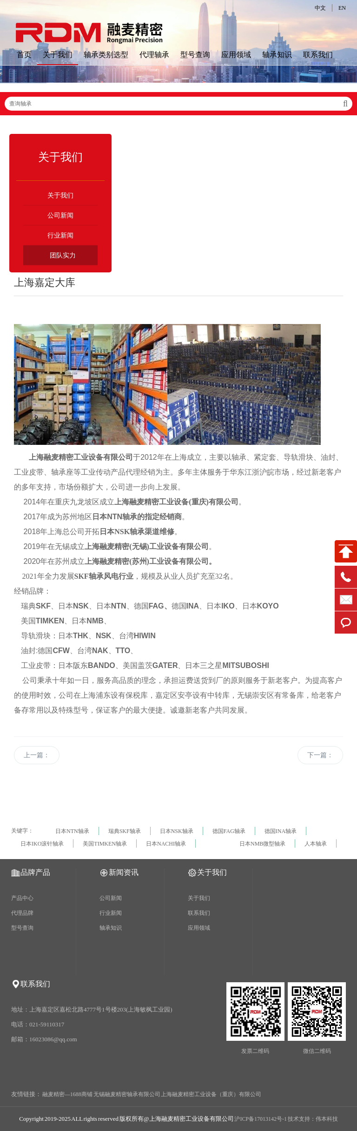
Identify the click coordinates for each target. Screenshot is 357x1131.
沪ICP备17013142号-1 (260, 1119)
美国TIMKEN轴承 (105, 843)
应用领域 (236, 55)
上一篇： (37, 755)
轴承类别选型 (106, 55)
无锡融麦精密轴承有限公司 (126, 1094)
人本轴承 (315, 843)
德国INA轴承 (280, 831)
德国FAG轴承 (228, 831)
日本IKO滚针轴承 (42, 843)
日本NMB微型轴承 (262, 843)
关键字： (22, 830)
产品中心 (22, 898)
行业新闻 (60, 235)
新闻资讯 (124, 872)
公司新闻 (60, 215)
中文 (320, 8)
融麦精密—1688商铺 (67, 1094)
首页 (24, 55)
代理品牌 (22, 913)
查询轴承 (178, 104)
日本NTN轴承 (72, 831)
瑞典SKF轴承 (124, 831)
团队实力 (63, 255)
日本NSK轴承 (176, 831)
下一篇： (320, 755)
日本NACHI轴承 (166, 843)
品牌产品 (35, 872)
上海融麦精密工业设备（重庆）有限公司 (211, 1094)
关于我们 (58, 55)
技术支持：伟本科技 (313, 1119)
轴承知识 (277, 55)
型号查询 (195, 55)
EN (342, 8)
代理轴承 (154, 55)
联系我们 (318, 55)
